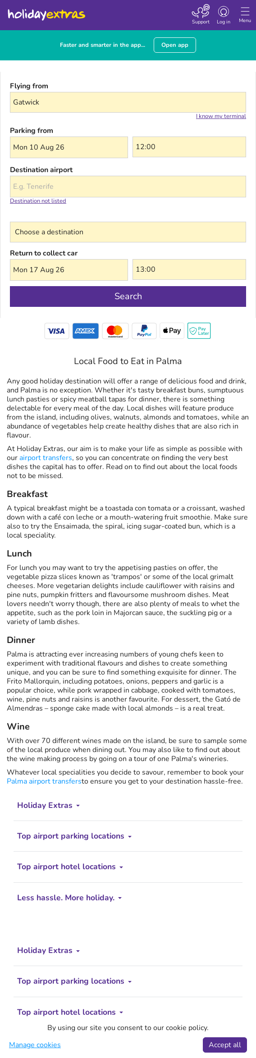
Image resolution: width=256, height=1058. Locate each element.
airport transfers (45, 458)
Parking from (31, 131)
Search (128, 296)
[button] (69, 147)
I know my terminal (221, 116)
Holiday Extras (46, 11)
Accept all (225, 1045)
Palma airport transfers (44, 781)
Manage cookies (35, 1044)
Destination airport (41, 170)
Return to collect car (44, 253)
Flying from (29, 86)
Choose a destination (45, 216)
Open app (174, 45)
